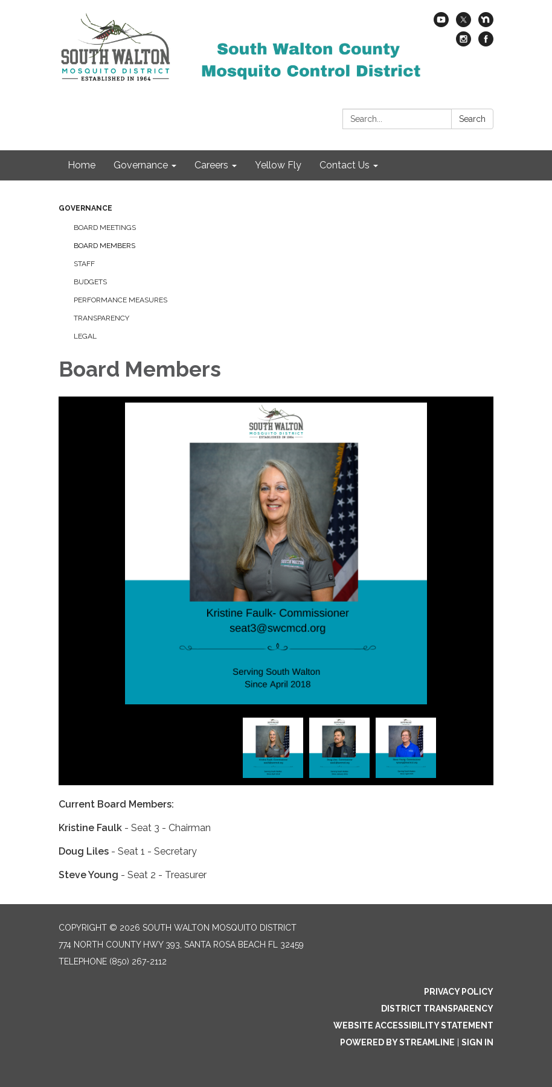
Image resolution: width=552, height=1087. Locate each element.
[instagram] (463, 43)
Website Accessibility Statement (413, 1025)
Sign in (477, 1042)
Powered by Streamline (397, 1042)
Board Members (104, 245)
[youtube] (441, 24)
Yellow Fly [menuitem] (278, 165)
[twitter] (463, 24)
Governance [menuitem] (141, 165)
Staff (84, 264)
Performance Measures (120, 300)
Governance (85, 208)
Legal (85, 336)
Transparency (101, 318)
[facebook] (485, 43)
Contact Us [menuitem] (344, 165)
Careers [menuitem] (211, 165)
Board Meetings (105, 227)
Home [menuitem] (81, 165)
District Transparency (437, 1008)
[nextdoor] (485, 24)
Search (472, 119)
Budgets (90, 282)
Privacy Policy (458, 991)
